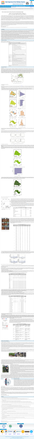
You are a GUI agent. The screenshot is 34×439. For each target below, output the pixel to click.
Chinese (30, 0)
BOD (27, 204)
